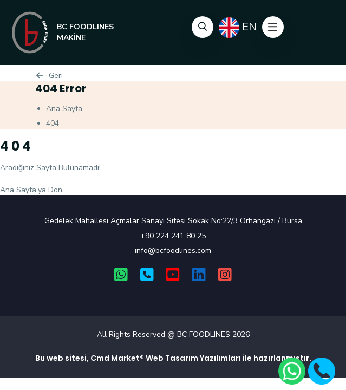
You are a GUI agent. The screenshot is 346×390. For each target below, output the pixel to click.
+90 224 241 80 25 (173, 236)
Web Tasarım (172, 358)
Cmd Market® (117, 358)
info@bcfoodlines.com (173, 250)
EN (238, 27)
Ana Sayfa (64, 108)
